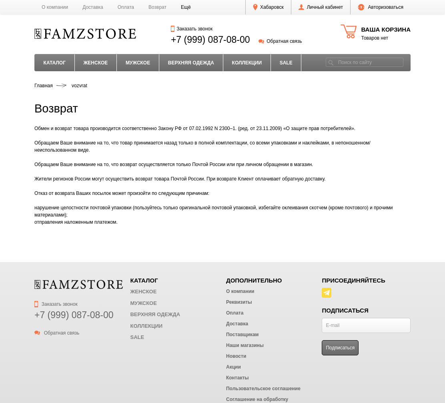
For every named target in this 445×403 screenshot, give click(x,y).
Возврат (157, 7)
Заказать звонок (191, 29)
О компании (55, 7)
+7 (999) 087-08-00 (210, 39)
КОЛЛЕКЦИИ (247, 63)
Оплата (126, 7)
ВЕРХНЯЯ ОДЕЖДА (191, 63)
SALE (286, 63)
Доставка (92, 7)
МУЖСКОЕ (138, 63)
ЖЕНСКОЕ (95, 63)
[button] (186, 7)
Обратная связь (280, 41)
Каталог (55, 63)
